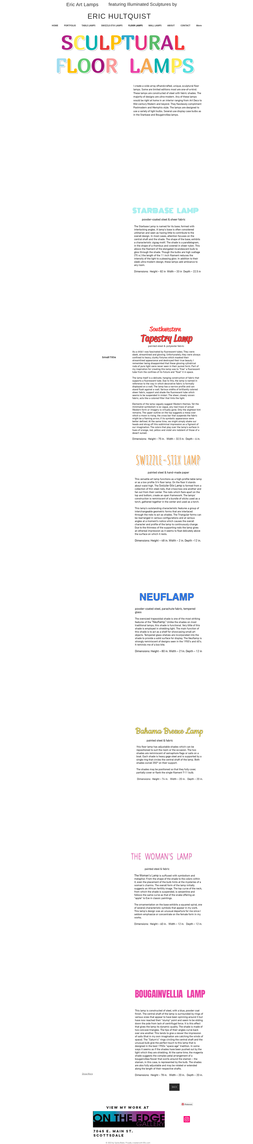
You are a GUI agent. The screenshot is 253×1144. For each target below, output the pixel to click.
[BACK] (174, 1087)
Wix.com (146, 1143)
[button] (87, 132)
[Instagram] (187, 1119)
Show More (87, 1074)
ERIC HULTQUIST (119, 16)
